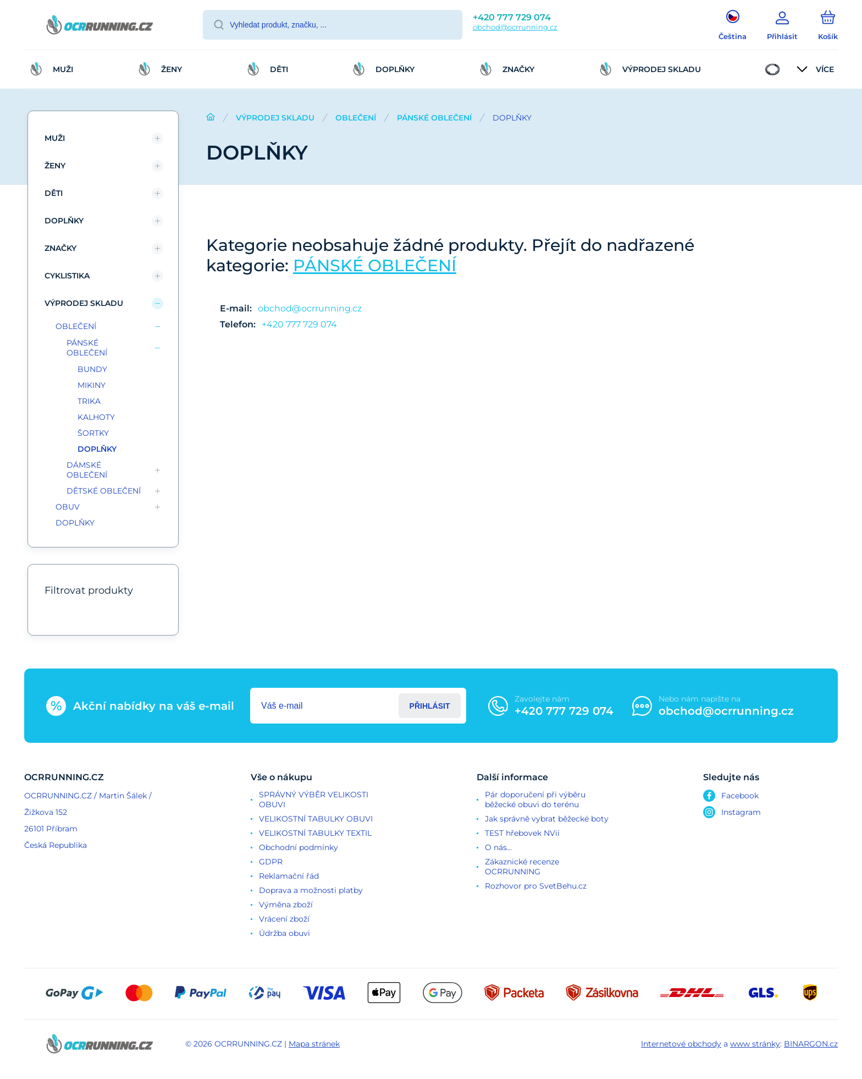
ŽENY (55, 166)
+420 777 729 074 (512, 17)
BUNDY (92, 369)
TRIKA (89, 401)
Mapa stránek (314, 1044)
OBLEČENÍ (355, 118)
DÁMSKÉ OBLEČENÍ (87, 470)
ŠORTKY (93, 433)
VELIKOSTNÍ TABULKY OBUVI (316, 819)
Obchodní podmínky (298, 847)
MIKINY (92, 385)
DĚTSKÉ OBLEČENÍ (104, 491)
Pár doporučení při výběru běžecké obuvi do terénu (535, 799)
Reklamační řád (289, 876)
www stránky (755, 1044)
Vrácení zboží (284, 919)
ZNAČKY (60, 248)
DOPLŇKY (64, 221)
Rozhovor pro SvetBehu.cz (536, 886)
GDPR (271, 862)
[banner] (99, 26)
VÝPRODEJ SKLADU (275, 118)
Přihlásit (430, 706)
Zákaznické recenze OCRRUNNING (522, 867)
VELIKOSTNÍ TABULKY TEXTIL (315, 833)
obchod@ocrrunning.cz (515, 27)
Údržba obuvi (284, 933)
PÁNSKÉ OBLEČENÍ (434, 118)
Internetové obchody (681, 1044)
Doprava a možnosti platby (311, 890)
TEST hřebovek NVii (522, 833)
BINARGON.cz (811, 1044)
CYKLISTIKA (67, 276)
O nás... (498, 847)
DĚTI (54, 193)
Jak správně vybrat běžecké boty (547, 819)
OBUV (68, 507)
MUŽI (55, 138)
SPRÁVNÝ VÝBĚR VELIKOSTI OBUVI (313, 799)
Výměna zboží (286, 905)
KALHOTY (96, 417)
